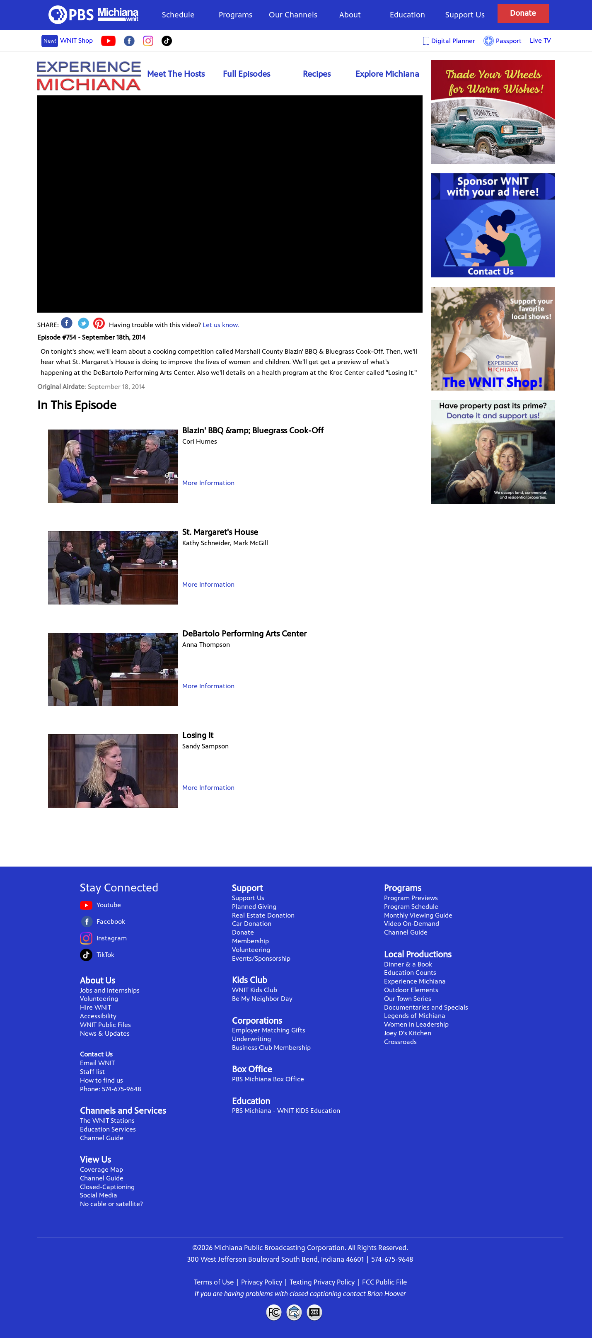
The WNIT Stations (107, 1120)
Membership (250, 941)
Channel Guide (101, 1138)
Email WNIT (97, 1063)
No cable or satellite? (111, 1204)
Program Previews (411, 898)
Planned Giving (254, 907)
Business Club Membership (271, 1047)
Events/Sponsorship (261, 958)
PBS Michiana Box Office (268, 1079)
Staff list (92, 1072)
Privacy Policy (261, 1282)
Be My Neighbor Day (262, 999)
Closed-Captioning (107, 1187)
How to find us (101, 1080)
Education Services (108, 1129)
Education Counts (410, 972)
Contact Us (96, 1054)
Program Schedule (411, 907)
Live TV (540, 40)
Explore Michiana (387, 74)
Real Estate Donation (263, 915)
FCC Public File (384, 1282)
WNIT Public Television (93, 14)
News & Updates (105, 1033)
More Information (208, 483)
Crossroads (400, 1042)
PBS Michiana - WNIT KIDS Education (286, 1111)
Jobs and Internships (110, 990)
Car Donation (251, 924)
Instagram (112, 938)
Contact (294, 1312)
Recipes (317, 74)
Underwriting (251, 1039)
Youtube (109, 905)
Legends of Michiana (414, 1016)
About (350, 14)
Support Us (465, 14)
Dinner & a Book (408, 964)
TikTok (105, 955)
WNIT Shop (67, 41)
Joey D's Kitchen (407, 1033)
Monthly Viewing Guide (418, 915)
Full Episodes (246, 74)
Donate (523, 13)
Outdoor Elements (411, 990)
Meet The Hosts (176, 74)
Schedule (178, 14)
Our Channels (293, 14)
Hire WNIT (95, 1007)
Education (407, 14)
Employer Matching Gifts (268, 1030)
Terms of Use (214, 1282)
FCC (273, 1312)
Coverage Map (101, 1169)
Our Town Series (407, 999)
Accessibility (98, 1016)
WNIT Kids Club (254, 990)
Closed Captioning (315, 1312)
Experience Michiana (89, 75)
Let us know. (221, 325)
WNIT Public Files (105, 1025)
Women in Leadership (416, 1024)
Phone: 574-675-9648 (110, 1089)
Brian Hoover (386, 1293)
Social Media (98, 1195)
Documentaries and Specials (426, 1007)
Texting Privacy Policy (322, 1282)
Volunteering (99, 999)
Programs (235, 14)
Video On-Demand (411, 924)
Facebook (111, 921)
